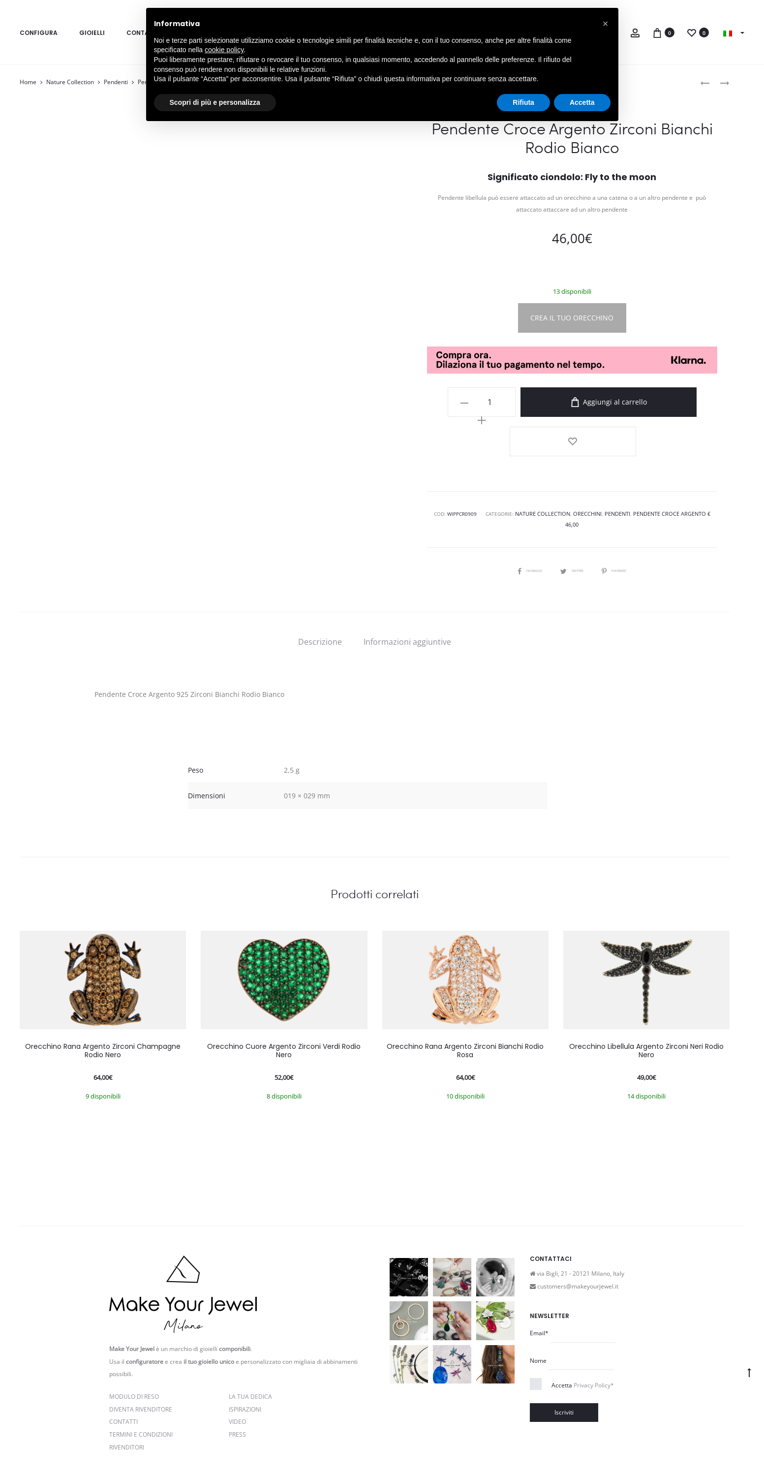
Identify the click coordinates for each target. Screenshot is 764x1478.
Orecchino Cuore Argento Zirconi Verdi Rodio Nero (284, 994)
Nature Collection (70, 82)
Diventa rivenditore (140, 1353)
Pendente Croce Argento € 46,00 (667, 469)
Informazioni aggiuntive (407, 585)
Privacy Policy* (594, 1329)
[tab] (320, 585)
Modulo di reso (134, 1340)
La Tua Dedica (250, 1340)
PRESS (237, 1378)
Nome (538, 1304)
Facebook (520, 513)
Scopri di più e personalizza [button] (215, 102)
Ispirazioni (245, 1353)
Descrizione (320, 585)
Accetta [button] (582, 102)
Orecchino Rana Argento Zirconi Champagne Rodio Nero (103, 994)
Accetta (582, 1329)
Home (28, 82)
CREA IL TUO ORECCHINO (571, 317)
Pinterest (624, 513)
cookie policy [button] (224, 50)
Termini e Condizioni (141, 1378)
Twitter (572, 513)
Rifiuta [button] (523, 102)
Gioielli (92, 33)
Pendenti (116, 82)
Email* (539, 1277)
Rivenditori (126, 1390)
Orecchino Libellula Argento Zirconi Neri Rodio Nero (646, 994)
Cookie (325, 1450)
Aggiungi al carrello (597, 402)
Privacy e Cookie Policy (212, 1450)
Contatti (123, 1365)
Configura (39, 33)
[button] (605, 23)
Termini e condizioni (281, 1450)
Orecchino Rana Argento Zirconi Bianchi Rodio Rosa (465, 994)
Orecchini (581, 469)
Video (237, 1365)
